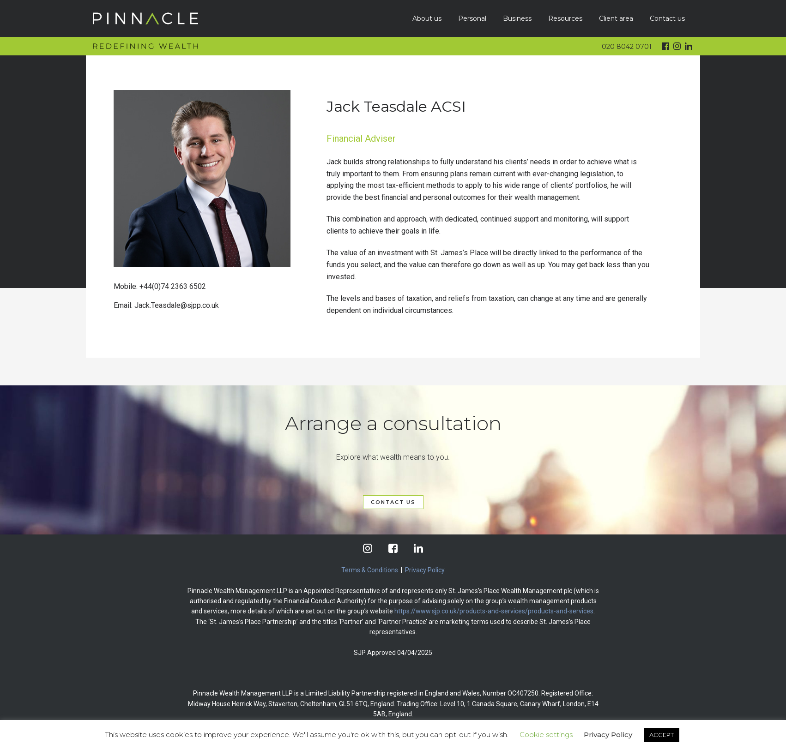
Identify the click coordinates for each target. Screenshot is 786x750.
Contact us (667, 18)
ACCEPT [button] (661, 734)
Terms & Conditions (369, 570)
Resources (565, 18)
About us (426, 18)
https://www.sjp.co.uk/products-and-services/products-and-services (493, 611)
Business (517, 18)
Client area (616, 18)
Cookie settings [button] (546, 734)
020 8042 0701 (627, 46)
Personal (472, 18)
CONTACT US (393, 502)
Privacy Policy (425, 570)
